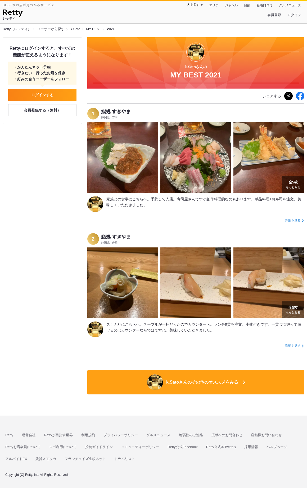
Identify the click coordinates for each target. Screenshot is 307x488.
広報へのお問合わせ (226, 435)
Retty (9, 435)
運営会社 (28, 435)
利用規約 (88, 435)
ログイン (294, 15)
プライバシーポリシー (120, 435)
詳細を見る (293, 220)
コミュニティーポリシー (140, 447)
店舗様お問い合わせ (266, 435)
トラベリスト (124, 459)
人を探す (193, 5)
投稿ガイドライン (99, 447)
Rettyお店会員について (23, 447)
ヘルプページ (277, 447)
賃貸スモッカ (45, 459)
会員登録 (274, 15)
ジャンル (231, 5)
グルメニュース (290, 5)
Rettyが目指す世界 (58, 435)
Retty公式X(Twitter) (221, 447)
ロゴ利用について (63, 447)
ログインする (42, 95)
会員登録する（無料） (42, 110)
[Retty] (12, 14)
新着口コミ (265, 5)
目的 (247, 5)
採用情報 (251, 447)
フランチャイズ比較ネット (85, 459)
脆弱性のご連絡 (191, 435)
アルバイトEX (16, 459)
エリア (214, 5)
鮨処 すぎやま (116, 111)
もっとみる (293, 184)
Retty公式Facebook (182, 447)
